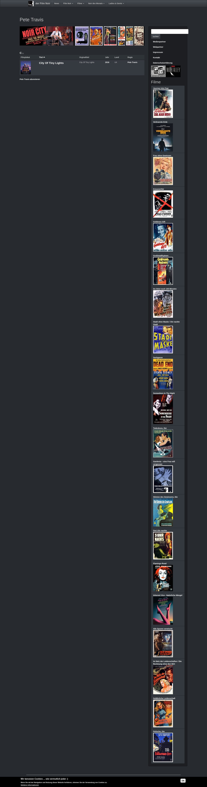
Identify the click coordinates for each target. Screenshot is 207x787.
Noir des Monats (96, 3)
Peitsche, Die (159, 731)
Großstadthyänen (160, 256)
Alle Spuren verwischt (162, 629)
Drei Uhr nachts (160, 531)
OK (183, 781)
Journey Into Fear (161, 88)
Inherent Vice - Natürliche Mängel (167, 595)
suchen (156, 36)
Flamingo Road (159, 563)
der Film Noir (43, 3)
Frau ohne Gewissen (162, 156)
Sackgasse (158, 357)
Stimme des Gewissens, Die (165, 497)
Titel (42, 57)
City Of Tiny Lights (51, 62)
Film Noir (68, 3)
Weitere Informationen (30, 785)
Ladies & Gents (116, 3)
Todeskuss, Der (160, 428)
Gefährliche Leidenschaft (164, 698)
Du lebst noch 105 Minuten (165, 289)
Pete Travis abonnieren (30, 79)
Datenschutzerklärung (162, 63)
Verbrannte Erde (160, 122)
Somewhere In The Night (164, 393)
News (56, 3)
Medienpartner (159, 42)
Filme (80, 3)
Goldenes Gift (159, 222)
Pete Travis (132, 62)
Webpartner (158, 47)
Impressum (158, 52)
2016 (107, 62)
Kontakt (156, 57)
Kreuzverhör (158, 189)
